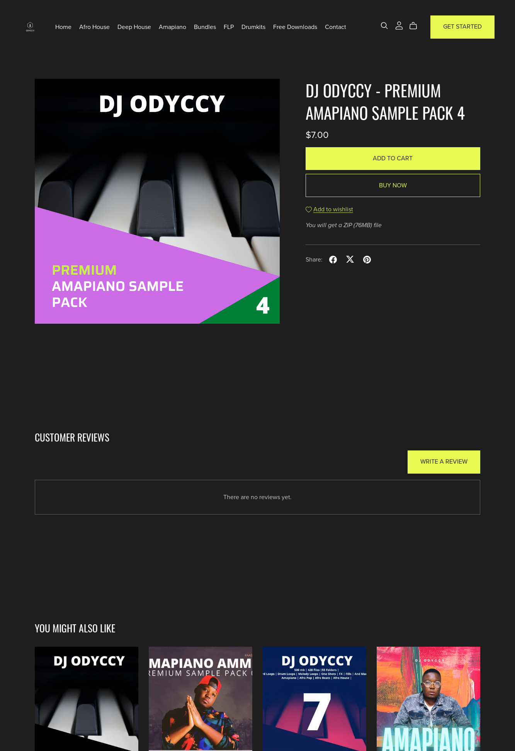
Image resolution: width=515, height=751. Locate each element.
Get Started (462, 27)
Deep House (134, 27)
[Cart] (416, 26)
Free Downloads (295, 27)
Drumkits (253, 27)
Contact (335, 27)
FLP (229, 27)
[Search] (384, 25)
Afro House (94, 27)
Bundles (205, 27)
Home (63, 27)
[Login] (399, 25)
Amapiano (172, 27)
